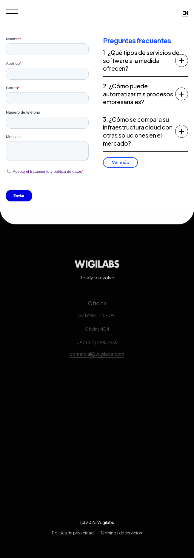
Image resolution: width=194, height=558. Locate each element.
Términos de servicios (121, 532)
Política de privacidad (73, 532)
